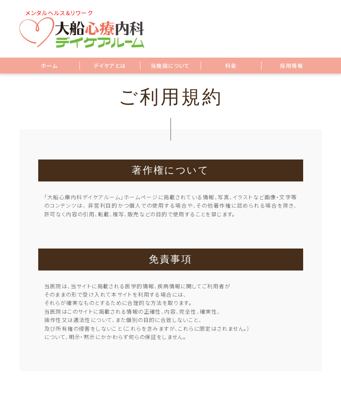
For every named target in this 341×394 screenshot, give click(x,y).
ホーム (49, 65)
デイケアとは (109, 65)
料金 (231, 65)
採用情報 (292, 65)
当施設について (170, 65)
